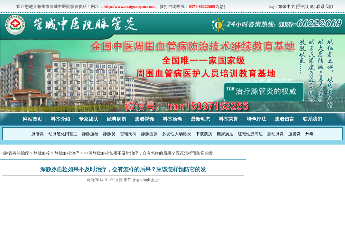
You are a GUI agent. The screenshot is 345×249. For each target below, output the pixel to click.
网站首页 (32, 119)
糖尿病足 (225, 133)
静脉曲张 (149, 133)
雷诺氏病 (128, 133)
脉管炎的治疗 (16, 153)
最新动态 (200, 119)
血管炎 (294, 133)
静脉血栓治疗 (67, 153)
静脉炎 (109, 133)
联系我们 (324, 6)
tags (272, 6)
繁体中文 (286, 6)
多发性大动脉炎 (176, 133)
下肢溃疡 (204, 133)
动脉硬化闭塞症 (62, 133)
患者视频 (144, 119)
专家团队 (88, 119)
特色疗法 (256, 119)
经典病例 (116, 119)
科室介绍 (60, 119)
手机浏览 (305, 6)
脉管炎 (37, 133)
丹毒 (309, 133)
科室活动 (172, 119)
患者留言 (285, 119)
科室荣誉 (228, 119)
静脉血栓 (90, 133)
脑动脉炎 (275, 133)
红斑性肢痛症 (250, 133)
